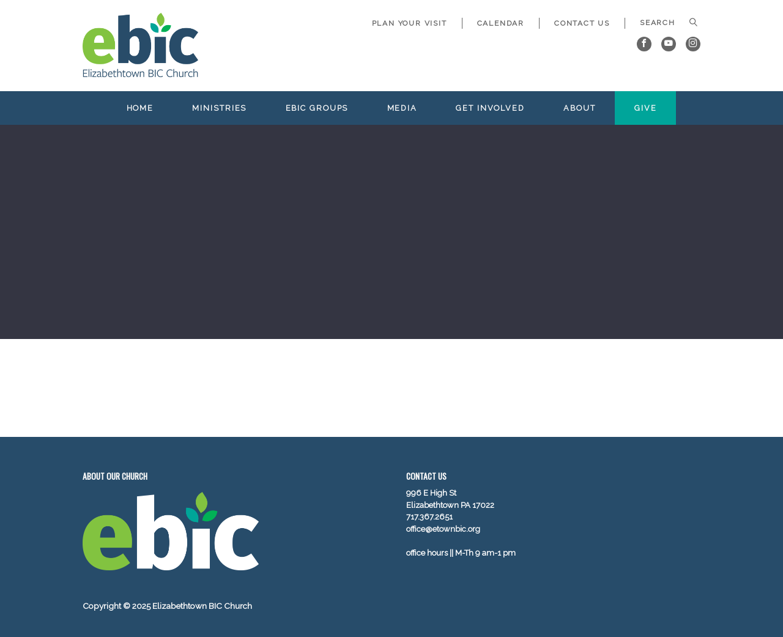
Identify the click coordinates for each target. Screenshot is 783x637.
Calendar (500, 23)
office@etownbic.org (443, 529)
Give (645, 108)
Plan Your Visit (409, 23)
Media (402, 108)
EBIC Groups (317, 108)
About (579, 108)
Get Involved (490, 108)
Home (140, 108)
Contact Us (582, 23)
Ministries (219, 108)
